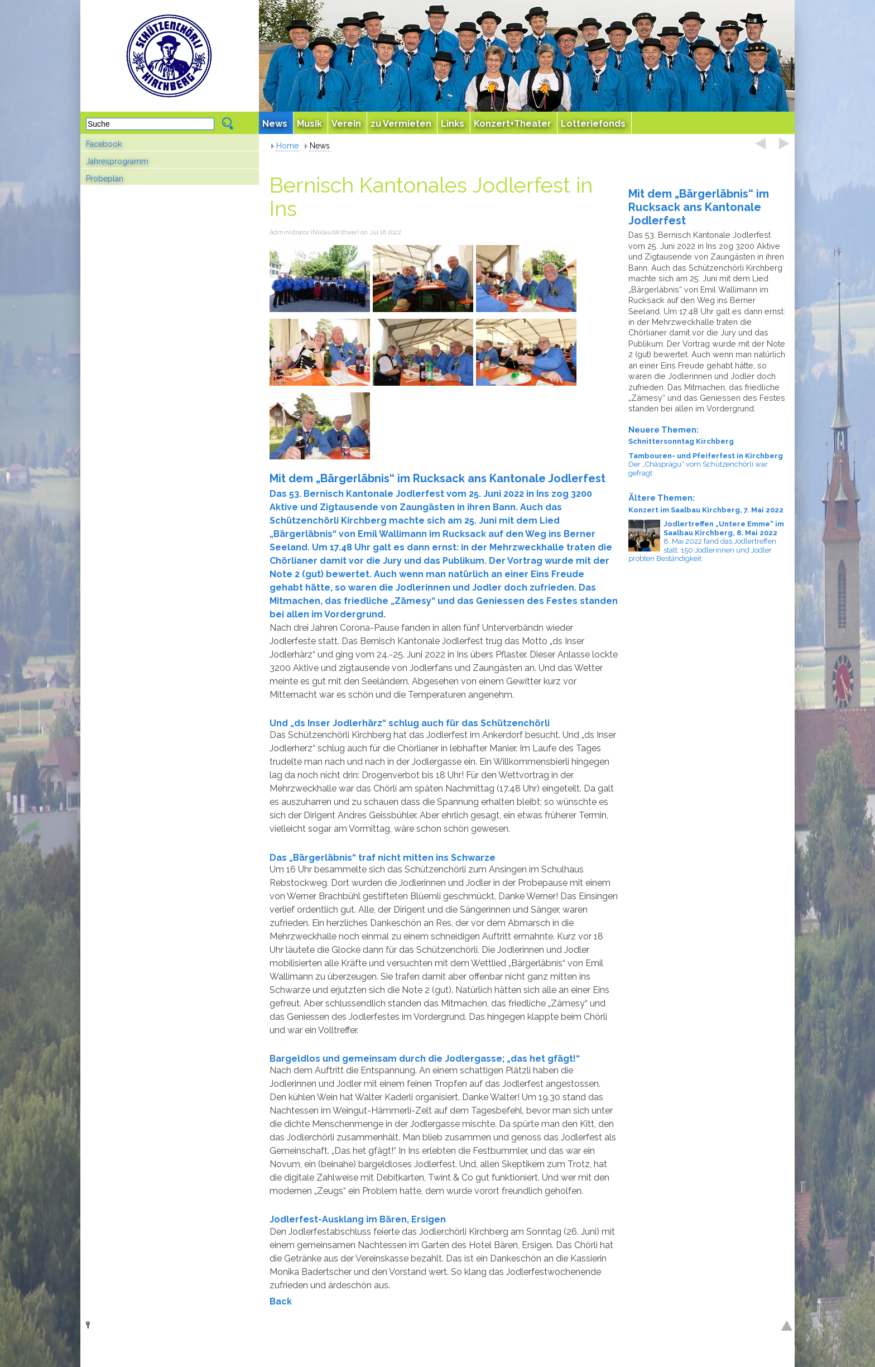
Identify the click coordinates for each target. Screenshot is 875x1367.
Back (281, 1301)
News (320, 145)
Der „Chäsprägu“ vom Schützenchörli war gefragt (705, 464)
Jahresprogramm (117, 161)
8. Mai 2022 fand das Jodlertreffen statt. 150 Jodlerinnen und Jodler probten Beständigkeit (705, 541)
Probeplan (104, 178)
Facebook (104, 144)
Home (287, 145)
